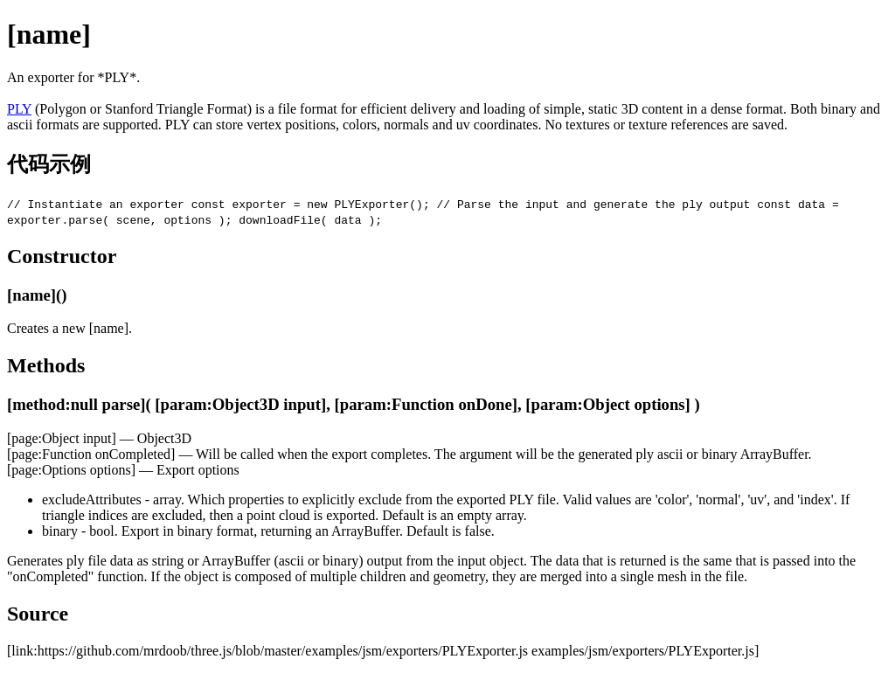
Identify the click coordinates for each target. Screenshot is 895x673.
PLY (19, 108)
